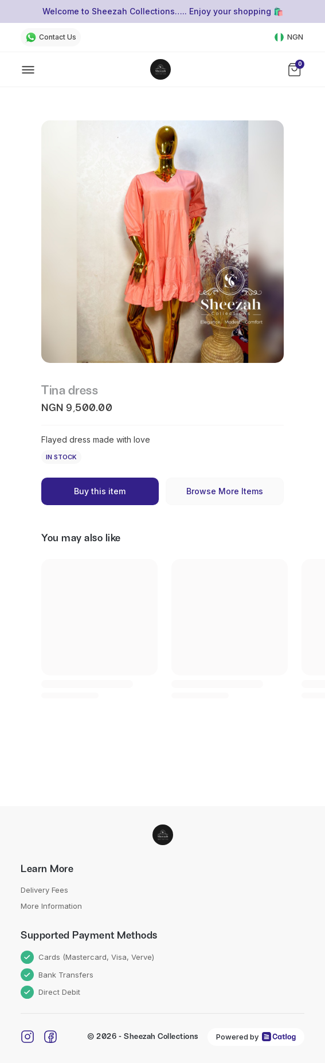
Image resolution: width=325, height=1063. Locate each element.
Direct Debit (50, 992)
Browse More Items (224, 491)
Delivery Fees (44, 889)
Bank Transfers (57, 975)
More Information (51, 905)
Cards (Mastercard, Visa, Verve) (87, 957)
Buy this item (100, 491)
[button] (162, 241)
